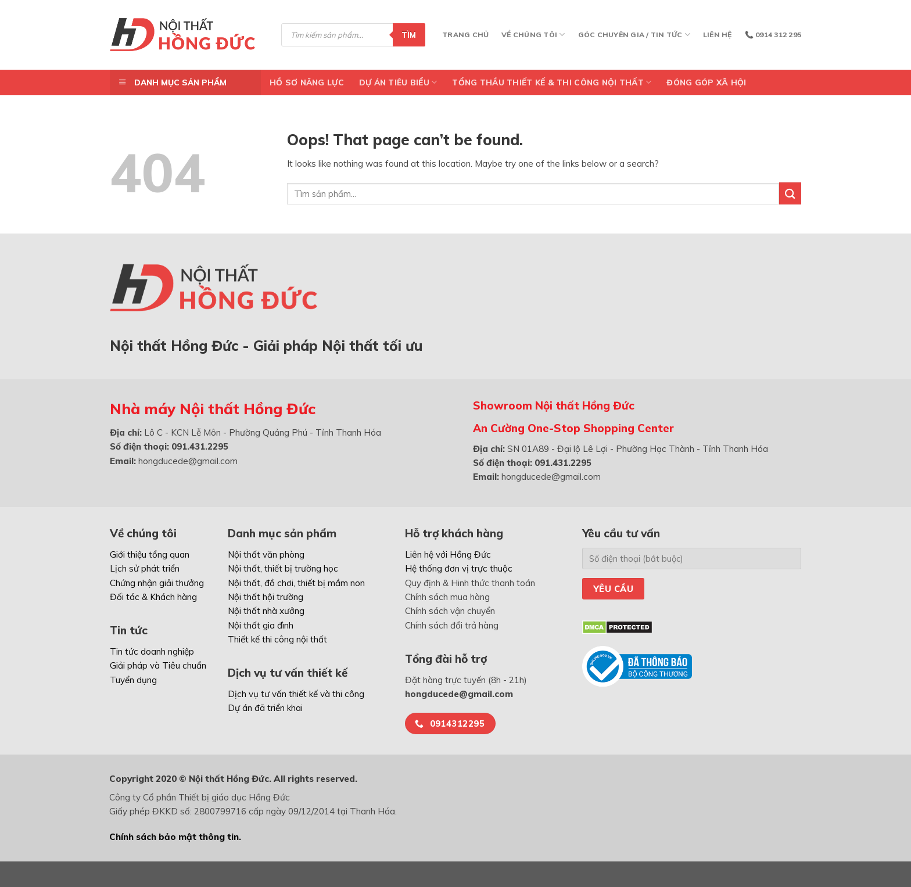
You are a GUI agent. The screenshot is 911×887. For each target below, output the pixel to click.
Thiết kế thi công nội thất (277, 639)
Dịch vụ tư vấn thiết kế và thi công (296, 693)
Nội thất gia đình (260, 625)
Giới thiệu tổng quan (149, 554)
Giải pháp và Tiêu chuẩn (158, 665)
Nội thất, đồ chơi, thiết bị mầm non (296, 582)
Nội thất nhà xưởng (266, 610)
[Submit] (790, 193)
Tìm (409, 34)
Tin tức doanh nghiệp (152, 651)
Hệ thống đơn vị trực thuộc (458, 568)
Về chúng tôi (533, 34)
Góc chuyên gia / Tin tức (634, 34)
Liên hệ (717, 34)
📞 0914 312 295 (773, 34)
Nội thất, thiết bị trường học (283, 568)
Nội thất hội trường (265, 596)
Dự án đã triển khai (265, 707)
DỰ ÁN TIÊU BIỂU (398, 82)
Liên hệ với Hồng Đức (448, 554)
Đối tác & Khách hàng (153, 596)
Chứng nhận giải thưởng (157, 582)
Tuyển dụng (133, 679)
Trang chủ (465, 34)
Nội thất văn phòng (266, 554)
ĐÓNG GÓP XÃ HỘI (706, 82)
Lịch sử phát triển (145, 568)
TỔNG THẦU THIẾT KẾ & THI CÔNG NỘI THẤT (551, 82)
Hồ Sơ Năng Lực (307, 82)
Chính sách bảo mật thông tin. (175, 836)
